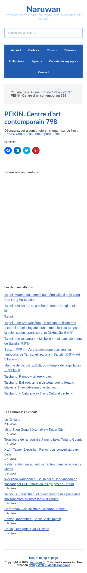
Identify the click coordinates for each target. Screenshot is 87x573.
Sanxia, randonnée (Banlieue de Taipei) (32, 519)
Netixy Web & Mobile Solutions (49, 565)
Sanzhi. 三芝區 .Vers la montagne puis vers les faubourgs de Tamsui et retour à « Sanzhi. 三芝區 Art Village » (42, 354)
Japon (36, 61)
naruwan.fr (37, 562)
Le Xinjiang (12, 419)
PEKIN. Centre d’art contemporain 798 (32, 134)
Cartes (33, 50)
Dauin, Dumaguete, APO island (26, 529)
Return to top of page (43, 558)
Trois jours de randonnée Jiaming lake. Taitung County (43, 439)
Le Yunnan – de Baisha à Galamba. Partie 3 (36, 509)
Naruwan (43, 9)
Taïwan (70, 50)
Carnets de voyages (63, 61)
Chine (52, 50)
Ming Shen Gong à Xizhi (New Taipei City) (34, 429)
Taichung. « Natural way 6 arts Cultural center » (38, 393)
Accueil (16, 50)
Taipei (8, 316)
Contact (43, 72)
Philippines (16, 61)
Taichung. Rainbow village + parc (28, 376)
